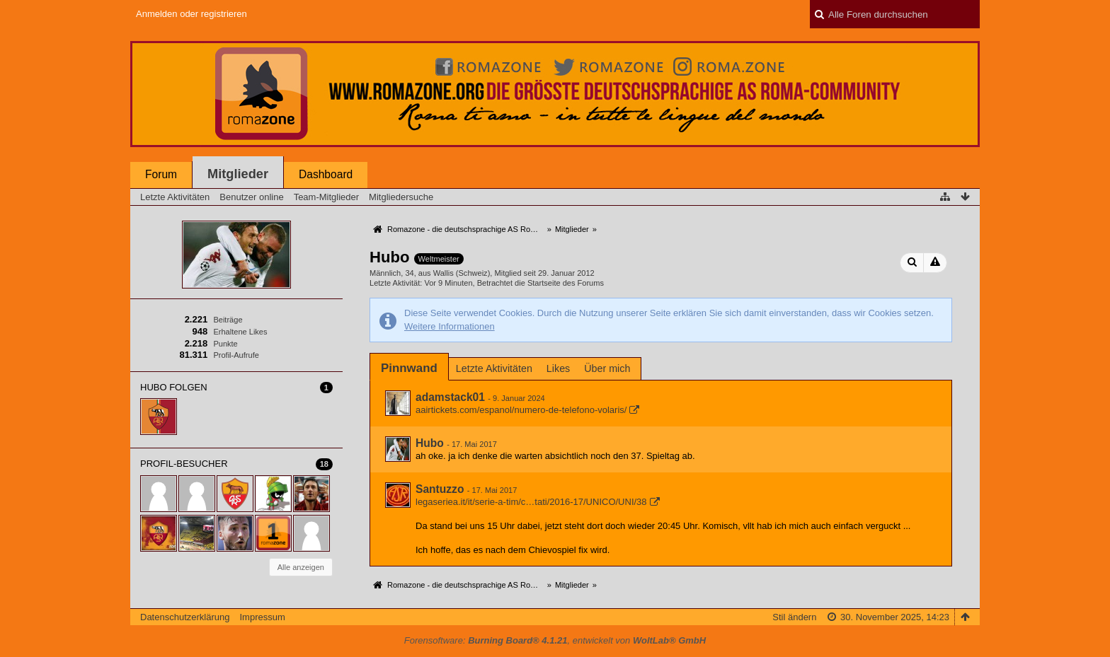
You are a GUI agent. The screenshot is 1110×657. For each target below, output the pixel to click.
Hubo (430, 443)
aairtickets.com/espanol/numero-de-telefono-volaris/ (521, 410)
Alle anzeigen (301, 567)
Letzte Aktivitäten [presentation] (494, 368)
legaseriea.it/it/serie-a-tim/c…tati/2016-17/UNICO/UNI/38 (531, 501)
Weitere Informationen (449, 326)
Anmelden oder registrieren (191, 13)
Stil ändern (794, 617)
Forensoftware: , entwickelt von (555, 640)
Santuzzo (440, 489)
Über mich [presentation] (607, 368)
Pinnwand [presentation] (409, 368)
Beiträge (227, 319)
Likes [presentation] (558, 368)
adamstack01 (450, 397)
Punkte (225, 343)
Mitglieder (237, 174)
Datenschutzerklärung (184, 617)
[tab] (409, 368)
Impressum (262, 617)
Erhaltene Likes (240, 331)
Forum (161, 174)
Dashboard (326, 174)
